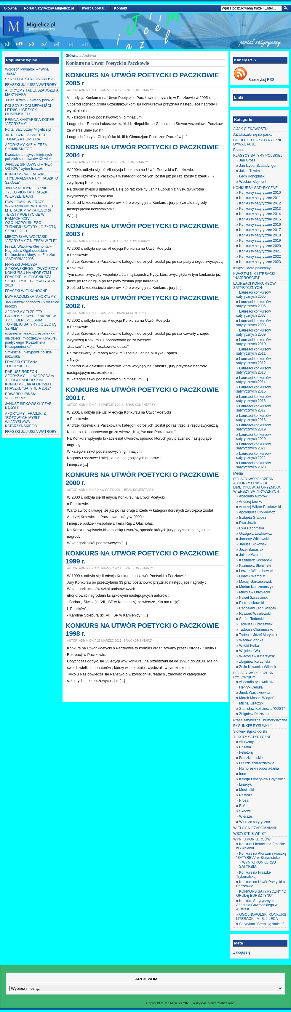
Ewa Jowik (247, 523)
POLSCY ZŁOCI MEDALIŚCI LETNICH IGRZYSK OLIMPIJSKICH (28, 110)
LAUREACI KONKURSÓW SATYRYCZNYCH (254, 285)
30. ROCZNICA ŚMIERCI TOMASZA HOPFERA (25, 137)
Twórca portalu (93, 8)
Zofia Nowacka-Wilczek (257, 667)
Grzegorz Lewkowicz (255, 533)
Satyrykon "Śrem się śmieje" (261, 924)
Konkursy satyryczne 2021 (260, 251)
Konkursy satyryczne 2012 (260, 203)
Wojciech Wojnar (252, 651)
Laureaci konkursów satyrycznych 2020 (253, 437)
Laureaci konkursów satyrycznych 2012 (253, 361)
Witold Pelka (249, 645)
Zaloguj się (241, 952)
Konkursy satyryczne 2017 (260, 230)
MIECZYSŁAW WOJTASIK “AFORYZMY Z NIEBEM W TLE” (31, 239)
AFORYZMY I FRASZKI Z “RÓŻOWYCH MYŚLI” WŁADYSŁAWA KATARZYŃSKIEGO (25, 419)
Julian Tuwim (249, 171)
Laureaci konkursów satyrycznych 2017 (253, 408)
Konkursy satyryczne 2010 (260, 192)
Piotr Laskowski (251, 603)
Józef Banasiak (251, 549)
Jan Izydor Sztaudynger (257, 166)
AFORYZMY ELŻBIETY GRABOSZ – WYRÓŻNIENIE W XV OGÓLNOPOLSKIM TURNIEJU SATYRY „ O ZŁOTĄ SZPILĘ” (30, 320)
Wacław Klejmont (252, 182)
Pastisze (245, 795)
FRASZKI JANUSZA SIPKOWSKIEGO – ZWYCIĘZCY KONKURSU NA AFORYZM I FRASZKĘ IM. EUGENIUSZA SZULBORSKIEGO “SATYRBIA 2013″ (31, 274)
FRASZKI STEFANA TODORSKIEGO (21, 364)
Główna (10, 8)
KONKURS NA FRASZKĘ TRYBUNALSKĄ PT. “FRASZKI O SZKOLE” (31, 178)
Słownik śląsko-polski (250, 731)
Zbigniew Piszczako (254, 714)
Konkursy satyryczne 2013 (260, 208)
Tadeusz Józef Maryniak (258, 635)
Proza (243, 800)
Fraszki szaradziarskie (256, 763)
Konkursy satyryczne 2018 (260, 235)
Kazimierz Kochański (255, 560)
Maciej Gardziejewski (256, 581)
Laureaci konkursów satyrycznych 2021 (253, 446)
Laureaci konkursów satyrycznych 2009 (253, 332)
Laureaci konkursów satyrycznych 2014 (253, 380)
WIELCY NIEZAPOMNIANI (254, 828)
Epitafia (245, 747)
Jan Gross (247, 160)
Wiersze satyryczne (254, 822)
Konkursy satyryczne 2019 (260, 240)
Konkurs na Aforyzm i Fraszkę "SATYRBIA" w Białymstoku (261, 855)
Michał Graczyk (251, 703)
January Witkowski (253, 539)
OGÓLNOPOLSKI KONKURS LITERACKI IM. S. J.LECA (261, 916)
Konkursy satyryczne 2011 (260, 198)
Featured (240, 150)
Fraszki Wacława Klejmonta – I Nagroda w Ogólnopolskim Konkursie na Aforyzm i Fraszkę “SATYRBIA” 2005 (30, 252)
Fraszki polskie (251, 758)
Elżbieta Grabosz (252, 517)
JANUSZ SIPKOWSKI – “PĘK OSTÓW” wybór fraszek (28, 166)
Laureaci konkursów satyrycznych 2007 (253, 313)
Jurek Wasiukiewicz (254, 693)
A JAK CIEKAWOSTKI (250, 129)
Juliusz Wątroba (251, 555)
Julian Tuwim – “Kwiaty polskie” (30, 100)
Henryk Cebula (251, 687)
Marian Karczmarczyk (256, 587)
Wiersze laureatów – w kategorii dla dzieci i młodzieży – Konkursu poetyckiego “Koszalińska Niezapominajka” (31, 340)
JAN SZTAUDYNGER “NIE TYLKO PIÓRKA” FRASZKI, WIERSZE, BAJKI (27, 192)
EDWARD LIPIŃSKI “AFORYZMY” (20, 396)
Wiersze (245, 816)
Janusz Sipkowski (253, 544)
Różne (244, 806)
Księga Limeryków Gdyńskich (262, 779)
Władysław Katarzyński (257, 656)
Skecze (245, 811)
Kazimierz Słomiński (255, 565)
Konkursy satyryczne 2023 (260, 262)
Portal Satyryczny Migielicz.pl (49, 8)
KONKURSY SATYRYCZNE (255, 188)
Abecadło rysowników (256, 682)
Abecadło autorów (253, 496)
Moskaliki (246, 790)
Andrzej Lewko (250, 501)
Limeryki (245, 784)
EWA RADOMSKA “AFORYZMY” (31, 296)
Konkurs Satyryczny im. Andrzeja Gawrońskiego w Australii (256, 905)
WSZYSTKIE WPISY (249, 834)
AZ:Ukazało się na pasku (253, 134)
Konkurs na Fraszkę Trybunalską (253, 874)
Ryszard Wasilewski (255, 613)
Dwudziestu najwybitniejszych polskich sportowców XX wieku (29, 157)
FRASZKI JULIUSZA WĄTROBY (31, 85)
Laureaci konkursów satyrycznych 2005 (253, 294)
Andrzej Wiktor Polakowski (260, 507)
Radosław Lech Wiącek (257, 608)
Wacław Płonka (251, 640)
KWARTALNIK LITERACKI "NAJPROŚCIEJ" (254, 276)
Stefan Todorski (251, 619)
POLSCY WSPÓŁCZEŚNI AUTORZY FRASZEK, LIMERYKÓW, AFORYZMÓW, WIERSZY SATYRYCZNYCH (257, 485)
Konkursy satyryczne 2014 (260, 214)
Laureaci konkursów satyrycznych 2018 (253, 418)
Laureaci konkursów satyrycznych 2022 (253, 455)
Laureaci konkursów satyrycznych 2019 (253, 427)
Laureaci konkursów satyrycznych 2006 (253, 304)
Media (238, 473)
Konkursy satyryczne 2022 (260, 256)
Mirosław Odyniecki (254, 592)
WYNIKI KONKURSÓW (252, 839)
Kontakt (120, 8)
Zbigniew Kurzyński (254, 661)
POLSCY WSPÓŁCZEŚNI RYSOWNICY (253, 675)
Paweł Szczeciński (253, 597)
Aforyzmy (246, 742)
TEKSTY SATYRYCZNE (252, 737)
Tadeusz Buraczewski (256, 624)
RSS (270, 80)
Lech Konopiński (252, 176)
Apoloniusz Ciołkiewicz (257, 512)
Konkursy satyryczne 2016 (260, 224)
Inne (242, 774)
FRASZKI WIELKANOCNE (26, 291)
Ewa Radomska (251, 528)
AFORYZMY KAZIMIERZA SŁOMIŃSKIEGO (26, 147)
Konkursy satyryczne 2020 (260, 246)
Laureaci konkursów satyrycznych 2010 (253, 342)
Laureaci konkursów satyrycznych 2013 (253, 370)
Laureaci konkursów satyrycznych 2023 (253, 465)
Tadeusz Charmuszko (256, 629)
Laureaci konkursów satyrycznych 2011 (253, 351)
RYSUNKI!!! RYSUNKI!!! (252, 726)
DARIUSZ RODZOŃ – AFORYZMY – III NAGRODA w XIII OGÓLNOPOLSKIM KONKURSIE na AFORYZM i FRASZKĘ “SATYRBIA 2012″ (29, 380)
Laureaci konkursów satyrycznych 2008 (253, 323)
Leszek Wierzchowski (256, 571)
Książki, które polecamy (252, 268)
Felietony (246, 752)
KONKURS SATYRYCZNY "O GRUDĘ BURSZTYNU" (261, 893)
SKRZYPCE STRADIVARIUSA (29, 79)
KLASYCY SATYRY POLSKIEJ (257, 155)
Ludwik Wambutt (252, 576)
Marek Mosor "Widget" (256, 698)
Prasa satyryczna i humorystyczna (260, 720)
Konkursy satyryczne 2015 (260, 219)
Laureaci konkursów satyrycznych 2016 (253, 399)
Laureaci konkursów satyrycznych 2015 (253, 389)
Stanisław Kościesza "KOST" (262, 709)
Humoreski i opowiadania (259, 768)
